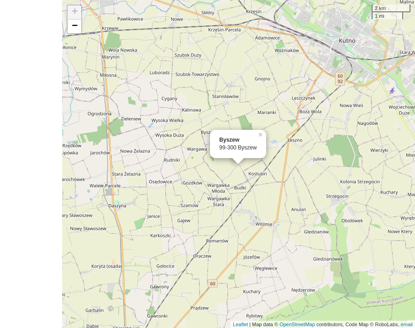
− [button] (75, 26)
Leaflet (240, 324)
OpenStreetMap (297, 324)
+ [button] (75, 12)
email (407, 324)
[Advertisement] (31, 164)
